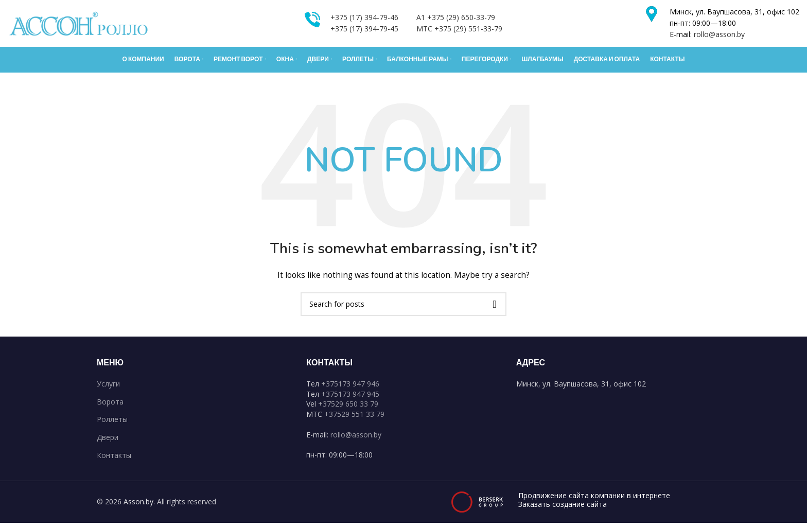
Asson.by (138, 507)
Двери (107, 442)
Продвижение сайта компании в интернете (594, 501)
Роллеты (112, 424)
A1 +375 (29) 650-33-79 (455, 20)
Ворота (110, 406)
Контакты (114, 460)
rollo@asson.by (719, 37)
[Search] (403, 309)
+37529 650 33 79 (348, 409)
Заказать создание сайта (562, 509)
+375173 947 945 (350, 398)
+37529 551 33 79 (354, 419)
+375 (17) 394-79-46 (364, 20)
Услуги (108, 389)
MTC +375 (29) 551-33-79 (459, 31)
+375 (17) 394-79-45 (364, 31)
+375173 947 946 (350, 389)
